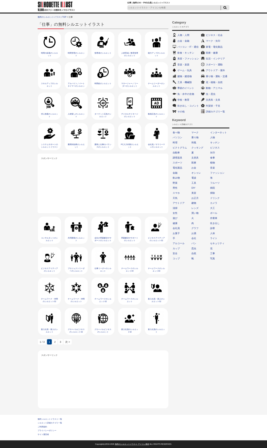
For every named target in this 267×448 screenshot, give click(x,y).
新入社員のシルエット (156, 330)
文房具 (195, 157)
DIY (193, 187)
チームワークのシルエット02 (103, 300)
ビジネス (215, 147)
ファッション (217, 172)
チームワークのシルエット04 (129, 269)
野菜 (175, 183)
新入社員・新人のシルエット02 (156, 300)
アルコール (179, 243)
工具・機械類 (184, 82)
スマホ (176, 193)
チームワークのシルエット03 (156, 269)
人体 (212, 233)
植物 (212, 162)
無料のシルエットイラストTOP (52, 17)
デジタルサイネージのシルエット (129, 115)
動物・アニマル (214, 88)
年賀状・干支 (213, 105)
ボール (213, 213)
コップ (176, 258)
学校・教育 (183, 99)
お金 (193, 167)
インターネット (218, 132)
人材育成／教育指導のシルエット (129, 54)
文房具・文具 (213, 99)
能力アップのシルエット (156, 54)
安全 (175, 253)
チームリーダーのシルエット (156, 84)
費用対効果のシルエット (76, 145)
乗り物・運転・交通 (216, 76)
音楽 (212, 167)
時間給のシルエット (103, 83)
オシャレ (196, 172)
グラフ (195, 228)
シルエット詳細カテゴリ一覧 (50, 423)
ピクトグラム (180, 147)
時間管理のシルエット (76, 54)
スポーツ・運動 (214, 64)
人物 (212, 137)
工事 (212, 253)
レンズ (195, 208)
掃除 (212, 193)
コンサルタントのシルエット (49, 239)
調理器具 (177, 157)
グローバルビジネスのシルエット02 (76, 330)
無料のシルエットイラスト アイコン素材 (132, 444)
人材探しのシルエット (76, 115)
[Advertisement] (103, 184)
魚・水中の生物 (185, 94)
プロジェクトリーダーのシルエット (76, 269)
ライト (213, 238)
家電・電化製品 (214, 46)
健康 (175, 223)
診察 (212, 228)
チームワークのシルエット (129, 300)
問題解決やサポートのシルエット (129, 239)
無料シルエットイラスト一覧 (50, 419)
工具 (193, 183)
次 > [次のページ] (67, 341)
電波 (193, 177)
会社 (193, 238)
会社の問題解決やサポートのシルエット (103, 239)
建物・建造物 (184, 76)
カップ (176, 248)
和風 (193, 142)
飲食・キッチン (185, 52)
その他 (181, 111)
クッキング (197, 147)
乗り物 (195, 137)
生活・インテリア (215, 58)
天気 (175, 198)
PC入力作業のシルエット (129, 145)
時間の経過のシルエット (49, 54)
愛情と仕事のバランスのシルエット (103, 145)
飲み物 (176, 177)
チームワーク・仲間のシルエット (76, 300)
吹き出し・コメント (188, 105)
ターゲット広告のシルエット (103, 115)
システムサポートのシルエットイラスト (49, 145)
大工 (212, 208)
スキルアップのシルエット (49, 84)
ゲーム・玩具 (184, 70)
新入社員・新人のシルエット (49, 330)
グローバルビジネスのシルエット (103, 330)
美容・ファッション (188, 58)
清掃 (175, 208)
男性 (175, 187)
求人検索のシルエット (49, 115)
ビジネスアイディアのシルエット (49, 269)
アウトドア (179, 203)
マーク (195, 132)
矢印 (212, 152)
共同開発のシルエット (76, 239)
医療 (193, 162)
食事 (212, 157)
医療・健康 (212, 52)
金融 (175, 172)
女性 (175, 213)
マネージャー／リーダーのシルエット (129, 84)
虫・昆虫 (210, 94)
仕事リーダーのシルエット (103, 269)
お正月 (195, 198)
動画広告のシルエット (156, 115)
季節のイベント (185, 88)
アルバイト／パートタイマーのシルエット (76, 86)
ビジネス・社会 (214, 35)
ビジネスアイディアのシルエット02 (156, 239)
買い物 (195, 213)
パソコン (177, 137)
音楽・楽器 (183, 64)
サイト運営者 (43, 434)
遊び (175, 218)
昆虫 (193, 248)
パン (193, 243)
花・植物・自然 (214, 82)
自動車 (176, 152)
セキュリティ (217, 243)
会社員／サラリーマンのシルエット (156, 145)
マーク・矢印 (213, 41)
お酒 (193, 233)
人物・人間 (183, 35)
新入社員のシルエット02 (129, 330)
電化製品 (177, 167)
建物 (193, 203)
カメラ (213, 203)
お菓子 (176, 233)
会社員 (176, 228)
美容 (193, 193)
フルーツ (215, 183)
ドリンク (215, 198)
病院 (212, 187)
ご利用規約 (42, 427)
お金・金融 (183, 41)
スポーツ (177, 162)
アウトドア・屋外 (215, 70)
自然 (193, 253)
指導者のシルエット (103, 53)
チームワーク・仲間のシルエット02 (49, 300)
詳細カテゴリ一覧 (215, 111)
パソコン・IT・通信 (188, 46)
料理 (175, 142)
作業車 (213, 218)
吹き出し (215, 223)
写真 (212, 258)
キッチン (215, 142)
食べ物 (176, 132)
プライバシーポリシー (47, 430)
